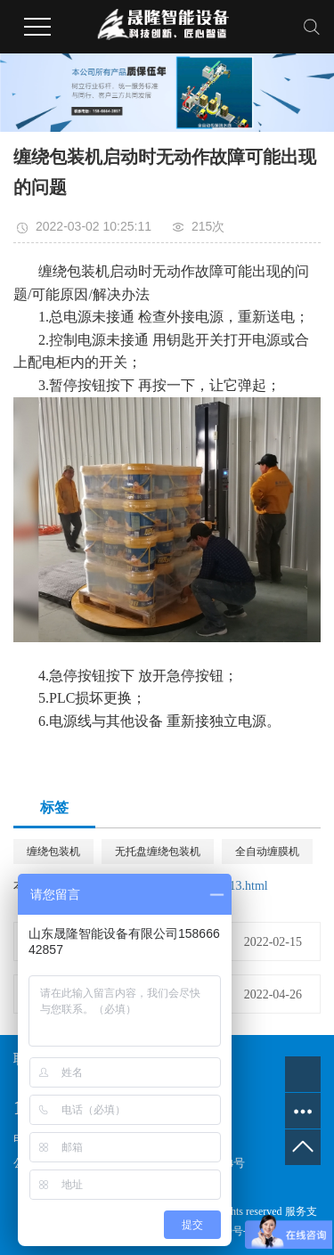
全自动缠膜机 (267, 851)
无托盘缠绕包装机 (157, 851)
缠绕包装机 (53, 851)
